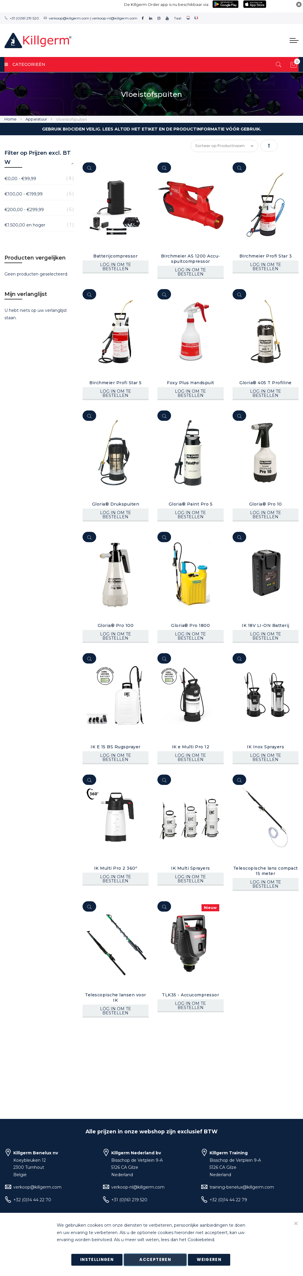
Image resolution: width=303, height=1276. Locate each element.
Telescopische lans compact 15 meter (265, 871)
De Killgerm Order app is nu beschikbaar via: (166, 4)
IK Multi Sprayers (190, 868)
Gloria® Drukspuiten (115, 504)
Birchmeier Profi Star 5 (115, 382)
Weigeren (209, 1259)
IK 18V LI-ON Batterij (265, 625)
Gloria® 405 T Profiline (265, 382)
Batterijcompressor (115, 256)
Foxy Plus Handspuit (190, 382)
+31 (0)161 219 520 (24, 18)
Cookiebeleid (201, 1240)
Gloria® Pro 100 (116, 625)
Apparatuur (36, 119)
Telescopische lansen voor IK (115, 997)
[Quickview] (89, 167)
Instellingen (97, 1259)
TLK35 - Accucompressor (190, 995)
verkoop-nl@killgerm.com (114, 18)
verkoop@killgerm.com (69, 18)
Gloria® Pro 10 (265, 504)
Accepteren (155, 1259)
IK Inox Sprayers (265, 746)
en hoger (24, 225)
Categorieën (24, 64)
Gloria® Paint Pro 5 (191, 504)
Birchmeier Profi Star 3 (265, 256)
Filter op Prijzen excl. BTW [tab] (37, 158)
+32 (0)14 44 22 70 (32, 1199)
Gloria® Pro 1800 (190, 625)
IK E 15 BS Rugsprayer (116, 746)
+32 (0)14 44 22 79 (228, 1199)
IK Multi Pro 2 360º (115, 868)
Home (10, 119)
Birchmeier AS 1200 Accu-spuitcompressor (190, 258)
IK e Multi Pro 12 (190, 746)
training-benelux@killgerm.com (241, 1187)
